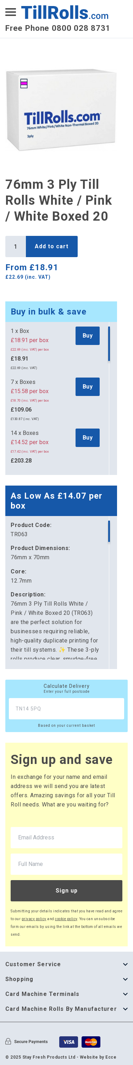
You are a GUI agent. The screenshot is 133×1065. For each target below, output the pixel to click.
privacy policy (34, 919)
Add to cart (51, 246)
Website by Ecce (98, 1057)
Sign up (67, 890)
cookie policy (66, 919)
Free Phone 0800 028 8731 (58, 28)
